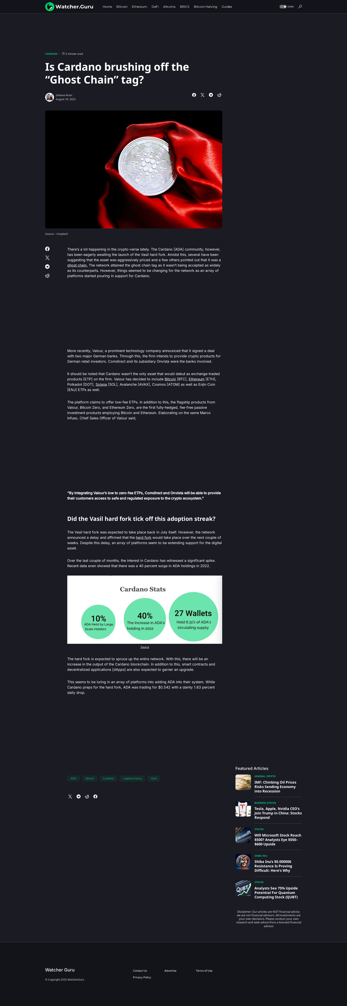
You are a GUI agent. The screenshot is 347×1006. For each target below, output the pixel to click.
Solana (101, 384)
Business (260, 802)
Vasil (154, 778)
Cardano (51, 53)
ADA (73, 778)
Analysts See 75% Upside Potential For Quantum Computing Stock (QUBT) (276, 892)
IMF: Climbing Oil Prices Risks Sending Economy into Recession (275, 786)
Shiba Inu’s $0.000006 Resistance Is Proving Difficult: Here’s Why (273, 866)
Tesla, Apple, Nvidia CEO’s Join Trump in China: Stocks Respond (278, 813)
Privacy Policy (142, 977)
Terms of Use (204, 970)
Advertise (170, 970)
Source (145, 647)
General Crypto (265, 776)
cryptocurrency (132, 778)
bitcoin (90, 778)
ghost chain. (77, 265)
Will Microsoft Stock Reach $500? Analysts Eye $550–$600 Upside (277, 839)
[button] (286, 7)
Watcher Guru (60, 970)
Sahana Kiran (64, 95)
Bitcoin (170, 379)
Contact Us (140, 970)
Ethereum (196, 379)
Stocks (271, 802)
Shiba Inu (260, 855)
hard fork (143, 537)
